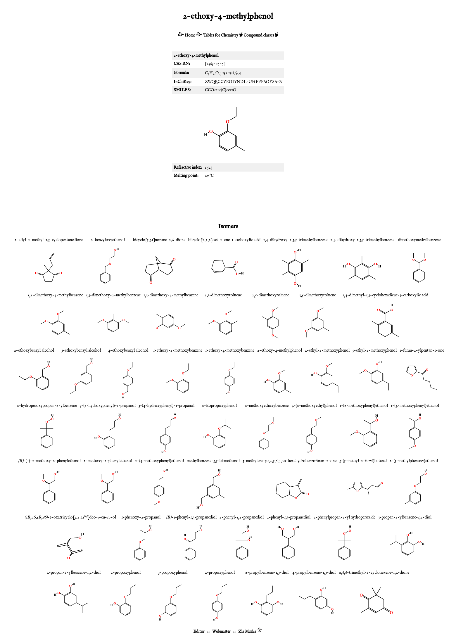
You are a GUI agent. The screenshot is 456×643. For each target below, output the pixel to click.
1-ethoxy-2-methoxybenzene (177, 350)
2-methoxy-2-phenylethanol (108, 461)
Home (190, 35)
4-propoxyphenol (220, 572)
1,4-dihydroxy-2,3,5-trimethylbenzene (295, 240)
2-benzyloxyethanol (108, 240)
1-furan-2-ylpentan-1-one (422, 350)
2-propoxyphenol (126, 572)
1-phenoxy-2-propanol (140, 517)
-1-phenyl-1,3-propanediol (191, 517)
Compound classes (258, 35)
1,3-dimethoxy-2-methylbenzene (113, 295)
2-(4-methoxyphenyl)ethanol (159, 461)
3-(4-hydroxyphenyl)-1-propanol (166, 405)
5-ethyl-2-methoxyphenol (375, 350)
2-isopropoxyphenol (219, 405)
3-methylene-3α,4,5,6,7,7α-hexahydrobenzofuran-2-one (290, 461)
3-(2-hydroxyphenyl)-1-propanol (108, 405)
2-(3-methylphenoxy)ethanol (414, 461)
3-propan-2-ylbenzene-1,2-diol (404, 517)
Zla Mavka (247, 631)
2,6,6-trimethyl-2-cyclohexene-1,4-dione (374, 572)
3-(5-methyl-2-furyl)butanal (363, 461)
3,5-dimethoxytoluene (317, 295)
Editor (199, 631)
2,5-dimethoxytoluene (270, 295)
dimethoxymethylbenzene (419, 240)
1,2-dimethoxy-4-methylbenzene (55, 295)
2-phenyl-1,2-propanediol (242, 517)
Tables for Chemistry (220, 35)
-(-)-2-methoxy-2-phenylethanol (49, 461)
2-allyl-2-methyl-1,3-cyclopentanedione (49, 240)
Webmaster (221, 631)
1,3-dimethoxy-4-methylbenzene (171, 295)
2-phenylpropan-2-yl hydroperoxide (344, 517)
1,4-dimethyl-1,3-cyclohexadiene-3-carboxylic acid (385, 295)
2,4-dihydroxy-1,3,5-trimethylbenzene (362, 240)
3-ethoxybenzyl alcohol (81, 350)
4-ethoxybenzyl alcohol (128, 350)
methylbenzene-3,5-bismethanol (213, 461)
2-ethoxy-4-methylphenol (279, 350)
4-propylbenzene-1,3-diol (314, 572)
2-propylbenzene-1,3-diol (267, 572)
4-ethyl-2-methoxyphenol (327, 350)
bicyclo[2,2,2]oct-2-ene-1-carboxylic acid (224, 240)
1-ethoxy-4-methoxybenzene (229, 350)
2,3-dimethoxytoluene (223, 295)
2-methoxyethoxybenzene (267, 405)
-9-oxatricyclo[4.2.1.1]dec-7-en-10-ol (70, 517)
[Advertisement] (228, 200)
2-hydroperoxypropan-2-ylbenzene (47, 405)
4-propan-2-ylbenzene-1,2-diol (74, 572)
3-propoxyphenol (172, 572)
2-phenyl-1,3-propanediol (288, 517)
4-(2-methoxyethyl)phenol (314, 405)
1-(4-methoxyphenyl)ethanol (415, 405)
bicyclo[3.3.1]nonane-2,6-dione (159, 240)
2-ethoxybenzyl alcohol (34, 350)
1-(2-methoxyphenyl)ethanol (364, 405)
